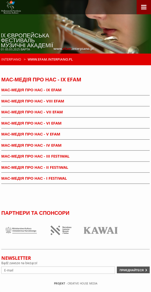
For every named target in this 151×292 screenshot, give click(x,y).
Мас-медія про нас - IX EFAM (31, 90)
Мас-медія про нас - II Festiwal (34, 167)
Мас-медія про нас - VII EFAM (32, 112)
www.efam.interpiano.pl (50, 59)
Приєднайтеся (131, 270)
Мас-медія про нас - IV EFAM (31, 145)
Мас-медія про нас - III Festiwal (35, 156)
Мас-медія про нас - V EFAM (30, 134)
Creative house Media (82, 283)
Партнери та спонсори (35, 212)
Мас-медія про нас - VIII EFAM (32, 101)
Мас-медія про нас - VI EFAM (31, 123)
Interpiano (11, 59)
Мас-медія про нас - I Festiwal (34, 178)
